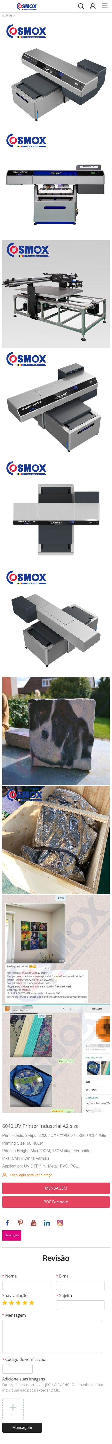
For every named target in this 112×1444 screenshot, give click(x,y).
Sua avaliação (15, 1295)
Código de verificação (23, 1359)
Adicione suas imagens (52, 1384)
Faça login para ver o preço (31, 1175)
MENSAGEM (56, 1188)
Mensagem (14, 1315)
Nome (9, 1276)
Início (7, 16)
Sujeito (64, 1295)
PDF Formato (56, 1202)
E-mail (63, 1276)
